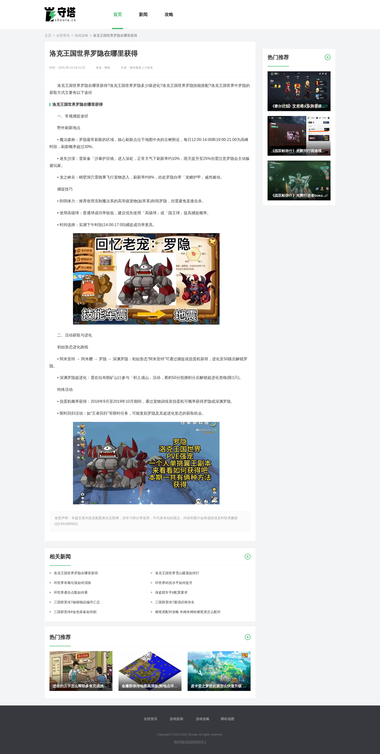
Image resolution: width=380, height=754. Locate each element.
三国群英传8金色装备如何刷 (75, 612)
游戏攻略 (81, 35)
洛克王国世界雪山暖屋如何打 (177, 573)
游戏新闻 (176, 719)
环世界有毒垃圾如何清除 (72, 583)
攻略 (169, 14)
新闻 (143, 14)
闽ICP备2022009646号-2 (190, 742)
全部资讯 (63, 35)
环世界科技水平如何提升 (173, 583)
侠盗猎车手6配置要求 (171, 592)
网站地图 (227, 719)
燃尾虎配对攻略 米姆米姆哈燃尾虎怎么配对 (188, 612)
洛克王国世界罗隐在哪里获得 (76, 573)
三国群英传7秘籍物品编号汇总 (77, 602)
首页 (117, 14)
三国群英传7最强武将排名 (174, 602)
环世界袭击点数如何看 (71, 592)
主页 (48, 35)
